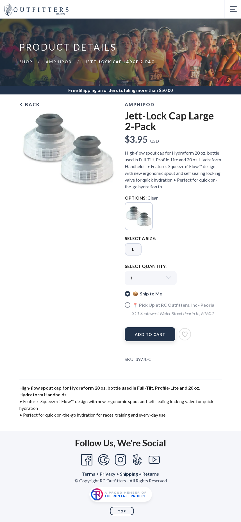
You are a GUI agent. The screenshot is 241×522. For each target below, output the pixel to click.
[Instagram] (120, 459)
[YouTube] (154, 459)
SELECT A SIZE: (140, 238)
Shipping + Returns (139, 473)
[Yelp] (137, 459)
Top (122, 511)
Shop (26, 62)
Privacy (107, 473)
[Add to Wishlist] (185, 334)
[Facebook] (86, 459)
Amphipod (59, 62)
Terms (88, 473)
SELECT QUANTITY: (146, 266)
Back (29, 104)
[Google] (103, 459)
